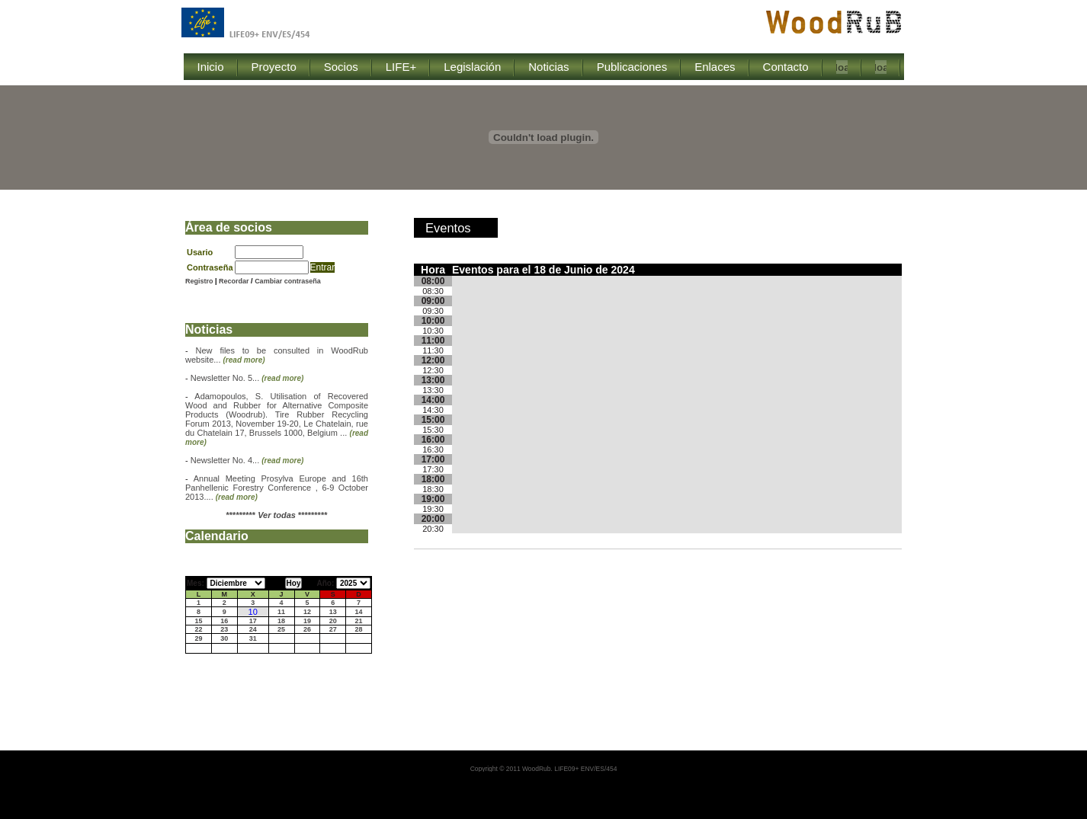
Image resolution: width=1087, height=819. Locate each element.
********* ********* (277, 515)
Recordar (235, 281)
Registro (199, 281)
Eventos (448, 228)
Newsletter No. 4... (247, 460)
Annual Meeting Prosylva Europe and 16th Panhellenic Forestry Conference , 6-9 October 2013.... (276, 487)
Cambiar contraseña (288, 281)
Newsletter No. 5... (247, 377)
